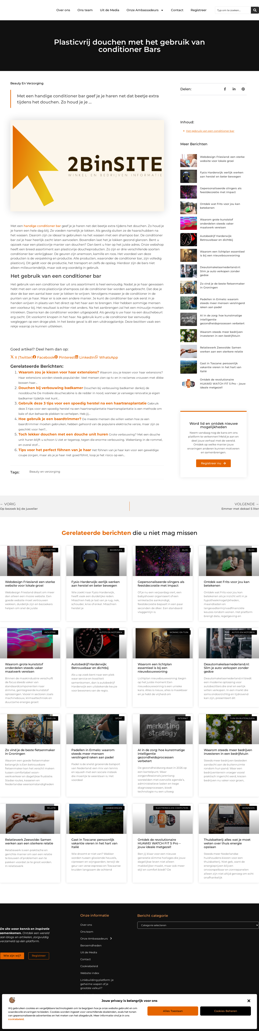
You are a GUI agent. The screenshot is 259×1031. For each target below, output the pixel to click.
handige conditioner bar (42, 226)
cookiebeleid (16, 1019)
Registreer (198, 10)
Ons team (85, 10)
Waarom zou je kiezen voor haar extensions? (58, 372)
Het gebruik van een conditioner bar (210, 130)
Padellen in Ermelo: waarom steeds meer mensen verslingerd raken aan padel (222, 303)
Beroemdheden (91, 945)
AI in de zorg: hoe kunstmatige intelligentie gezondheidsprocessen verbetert (161, 755)
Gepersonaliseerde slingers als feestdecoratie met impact (161, 583)
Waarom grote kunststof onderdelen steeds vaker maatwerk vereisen (216, 223)
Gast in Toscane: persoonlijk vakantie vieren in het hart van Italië (220, 367)
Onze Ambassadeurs (145, 10)
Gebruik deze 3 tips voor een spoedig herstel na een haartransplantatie (82, 403)
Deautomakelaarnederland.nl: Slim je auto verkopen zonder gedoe (220, 271)
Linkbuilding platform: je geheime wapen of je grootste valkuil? (97, 984)
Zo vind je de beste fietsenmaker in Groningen (30, 752)
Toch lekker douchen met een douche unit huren (63, 434)
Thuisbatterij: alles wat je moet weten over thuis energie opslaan (227, 843)
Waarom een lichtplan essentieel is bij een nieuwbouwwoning (155, 667)
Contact (177, 10)
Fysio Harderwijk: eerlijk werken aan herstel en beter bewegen (95, 583)
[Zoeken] (255, 10)
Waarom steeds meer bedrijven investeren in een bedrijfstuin (228, 752)
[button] (249, 1001)
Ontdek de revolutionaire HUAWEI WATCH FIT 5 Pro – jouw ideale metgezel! (223, 383)
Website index (89, 973)
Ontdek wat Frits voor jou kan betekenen (226, 583)
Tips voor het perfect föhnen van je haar (54, 450)
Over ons (63, 10)
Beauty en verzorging (26, 83)
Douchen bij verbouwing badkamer (50, 388)
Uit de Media (109, 10)
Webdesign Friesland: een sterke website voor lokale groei (30, 583)
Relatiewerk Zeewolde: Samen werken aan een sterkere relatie (29, 841)
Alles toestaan (173, 1011)
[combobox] (233, 10)
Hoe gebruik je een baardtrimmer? (49, 419)
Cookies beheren (225, 1011)
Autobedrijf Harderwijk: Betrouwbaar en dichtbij (90, 666)
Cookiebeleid (89, 966)
